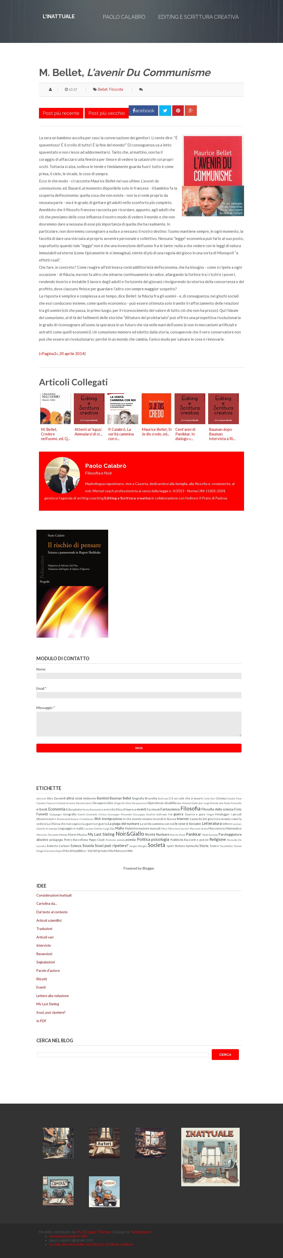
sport (170, 845)
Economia (56, 809)
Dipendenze (155, 803)
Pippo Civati (97, 839)
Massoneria (216, 828)
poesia (131, 839)
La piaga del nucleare (123, 824)
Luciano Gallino (93, 828)
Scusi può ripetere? (111, 845)
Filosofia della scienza (217, 809)
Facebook (153, 809)
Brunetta (151, 798)
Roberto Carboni (58, 845)
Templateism (141, 1232)
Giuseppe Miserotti (120, 814)
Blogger (148, 868)
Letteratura (212, 823)
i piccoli (236, 814)
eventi (141, 809)
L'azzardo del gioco (202, 819)
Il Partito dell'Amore (66, 819)
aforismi (41, 798)
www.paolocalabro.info (68, 1236)
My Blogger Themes (94, 1232)
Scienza (76, 846)
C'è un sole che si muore (186, 798)
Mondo (63, 834)
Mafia (119, 828)
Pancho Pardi (177, 834)
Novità (150, 834)
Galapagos (55, 814)
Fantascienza (170, 809)
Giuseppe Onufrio (144, 814)
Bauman (116, 798)
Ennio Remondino (93, 809)
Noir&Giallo (130, 833)
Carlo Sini (209, 798)
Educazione (74, 809)
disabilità (171, 803)
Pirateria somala (115, 839)
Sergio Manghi (138, 845)
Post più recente (61, 113)
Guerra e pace (195, 814)
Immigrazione (112, 819)
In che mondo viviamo (137, 819)
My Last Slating (101, 834)
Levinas (237, 823)
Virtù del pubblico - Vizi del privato (84, 850)
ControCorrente (65, 803)
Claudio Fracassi (46, 803)
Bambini (103, 798)
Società (156, 845)
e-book (41, 809)
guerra (178, 814)
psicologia (160, 839)
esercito (109, 809)
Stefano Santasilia (187, 845)
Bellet (102, 89)
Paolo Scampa (210, 834)
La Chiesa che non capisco (64, 823)
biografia (138, 798)
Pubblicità (176, 839)
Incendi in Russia (164, 819)
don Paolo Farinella (230, 803)
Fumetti (42, 814)
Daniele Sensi (84, 803)
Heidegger (222, 814)
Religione (217, 839)
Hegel (210, 814)
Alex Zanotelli (56, 798)
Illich (97, 819)
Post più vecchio (106, 113)
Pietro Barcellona (76, 839)
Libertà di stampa (46, 828)
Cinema (221, 798)
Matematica (233, 828)
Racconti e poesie (196, 839)
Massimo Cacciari (178, 828)
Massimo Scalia (199, 828)
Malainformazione (137, 828)
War (130, 850)
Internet (183, 819)
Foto (237, 809)
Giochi (81, 814)
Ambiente (89, 798)
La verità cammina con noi (157, 823)
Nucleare (162, 834)
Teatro (214, 845)
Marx (164, 828)
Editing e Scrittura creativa (198, 17)
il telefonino (86, 819)
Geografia (69, 814)
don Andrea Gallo (187, 803)
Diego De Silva (122, 803)
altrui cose (74, 798)
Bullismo (163, 798)
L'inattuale (59, 16)
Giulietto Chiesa (96, 814)
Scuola (88, 845)
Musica (82, 834)
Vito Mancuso (117, 850)
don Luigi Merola (208, 803)
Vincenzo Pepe (53, 850)
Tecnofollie (226, 845)
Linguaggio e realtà (71, 828)
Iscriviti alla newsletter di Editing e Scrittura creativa (91, 1244)
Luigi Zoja (109, 828)
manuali (155, 828)
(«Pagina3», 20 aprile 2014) (62, 353)
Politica (143, 839)
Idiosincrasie (45, 819)
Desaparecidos (103, 803)
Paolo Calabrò (124, 17)
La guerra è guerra (95, 823)
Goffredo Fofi (164, 814)
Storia (203, 846)
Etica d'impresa (126, 809)
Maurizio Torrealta (47, 834)
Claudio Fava (233, 798)
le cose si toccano (188, 824)
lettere (227, 823)
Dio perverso (139, 803)
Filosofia (116, 89)
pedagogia (56, 839)
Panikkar (193, 834)
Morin (72, 834)
